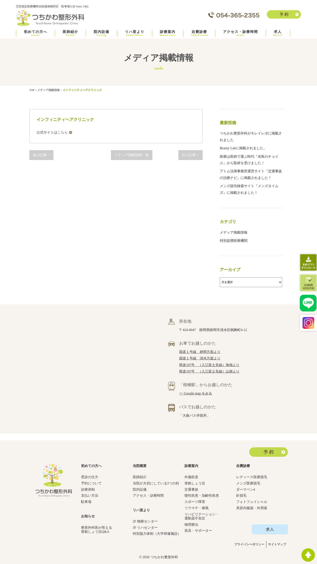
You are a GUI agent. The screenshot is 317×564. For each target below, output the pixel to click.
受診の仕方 (89, 477)
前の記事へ (41, 155)
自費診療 (199, 33)
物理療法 (191, 524)
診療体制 (88, 489)
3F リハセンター (145, 527)
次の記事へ (190, 155)
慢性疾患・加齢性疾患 (201, 495)
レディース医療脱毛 (251, 477)
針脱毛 (241, 495)
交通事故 (191, 489)
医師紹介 (70, 33)
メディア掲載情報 (233, 232)
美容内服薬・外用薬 (251, 508)
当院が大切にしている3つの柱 (156, 483)
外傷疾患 (191, 477)
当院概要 (140, 466)
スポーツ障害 (194, 502)
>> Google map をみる (195, 393)
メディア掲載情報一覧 (131, 155)
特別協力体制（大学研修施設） (157, 533)
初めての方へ (35, 33)
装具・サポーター (198, 530)
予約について (91, 483)
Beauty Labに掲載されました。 (243, 148)
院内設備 (101, 33)
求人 (277, 33)
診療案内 (167, 33)
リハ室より (134, 33)
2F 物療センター (145, 521)
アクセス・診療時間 (240, 33)
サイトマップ (277, 544)
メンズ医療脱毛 (248, 483)
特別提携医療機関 (233, 240)
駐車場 (86, 502)
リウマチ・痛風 (196, 508)
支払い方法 (89, 495)
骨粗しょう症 (194, 483)
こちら (62, 132)
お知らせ (88, 516)
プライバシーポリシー (249, 544)
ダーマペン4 (245, 489)
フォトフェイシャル (251, 502)
